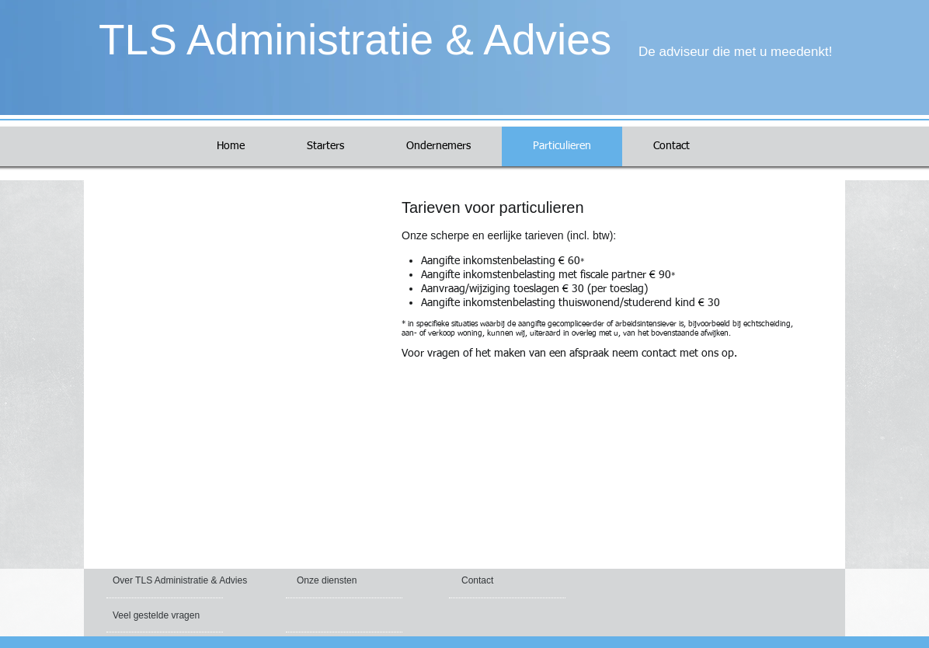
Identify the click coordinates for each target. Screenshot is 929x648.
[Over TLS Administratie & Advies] (182, 580)
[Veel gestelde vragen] (158, 615)
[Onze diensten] (339, 580)
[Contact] (498, 580)
